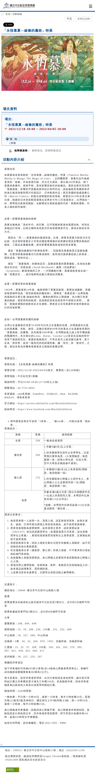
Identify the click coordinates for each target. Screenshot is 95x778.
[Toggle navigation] (91, 6)
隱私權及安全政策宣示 (32, 759)
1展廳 (12, 143)
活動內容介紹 (13, 159)
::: (2, 14)
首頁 (8, 14)
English (84, 18)
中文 (69, 18)
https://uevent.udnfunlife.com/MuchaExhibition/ (47, 403)
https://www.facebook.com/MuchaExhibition (45, 409)
